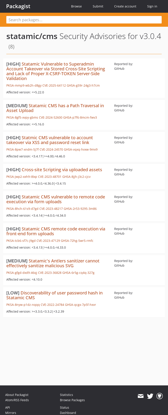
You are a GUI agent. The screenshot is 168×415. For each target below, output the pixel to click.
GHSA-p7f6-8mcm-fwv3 (80, 117)
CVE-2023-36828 (49, 273)
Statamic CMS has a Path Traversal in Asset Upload (55, 108)
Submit (98, 6)
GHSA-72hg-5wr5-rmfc (77, 241)
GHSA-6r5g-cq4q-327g (78, 273)
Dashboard (68, 413)
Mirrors (10, 413)
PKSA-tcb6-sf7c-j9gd (21, 241)
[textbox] (84, 19)
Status (64, 407)
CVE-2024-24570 (51, 149)
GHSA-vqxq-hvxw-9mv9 (81, 149)
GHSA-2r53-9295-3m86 (80, 209)
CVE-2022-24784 (52, 305)
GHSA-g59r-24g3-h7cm (83, 85)
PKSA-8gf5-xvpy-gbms (22, 117)
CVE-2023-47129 (48, 241)
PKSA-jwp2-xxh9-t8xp (21, 177)
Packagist (18, 6)
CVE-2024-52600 (50, 117)
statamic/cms (32, 36)
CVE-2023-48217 (51, 209)
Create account (125, 6)
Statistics (66, 395)
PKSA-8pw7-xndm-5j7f (22, 149)
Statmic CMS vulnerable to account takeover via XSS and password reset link (49, 140)
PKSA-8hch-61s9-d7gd (22, 209)
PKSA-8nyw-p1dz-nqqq (23, 305)
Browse (76, 6)
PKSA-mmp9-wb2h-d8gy (24, 85)
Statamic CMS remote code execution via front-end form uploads (55, 231)
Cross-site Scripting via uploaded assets (62, 170)
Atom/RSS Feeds (17, 400)
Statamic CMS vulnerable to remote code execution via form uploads (55, 199)
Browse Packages (72, 400)
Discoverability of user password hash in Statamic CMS (54, 295)
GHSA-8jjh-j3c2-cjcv (76, 177)
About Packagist (16, 395)
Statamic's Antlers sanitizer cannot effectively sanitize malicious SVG (53, 263)
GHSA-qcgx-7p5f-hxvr (80, 305)
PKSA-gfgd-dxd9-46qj (21, 273)
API (7, 407)
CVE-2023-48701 (49, 177)
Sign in (152, 6)
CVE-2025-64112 (54, 85)
